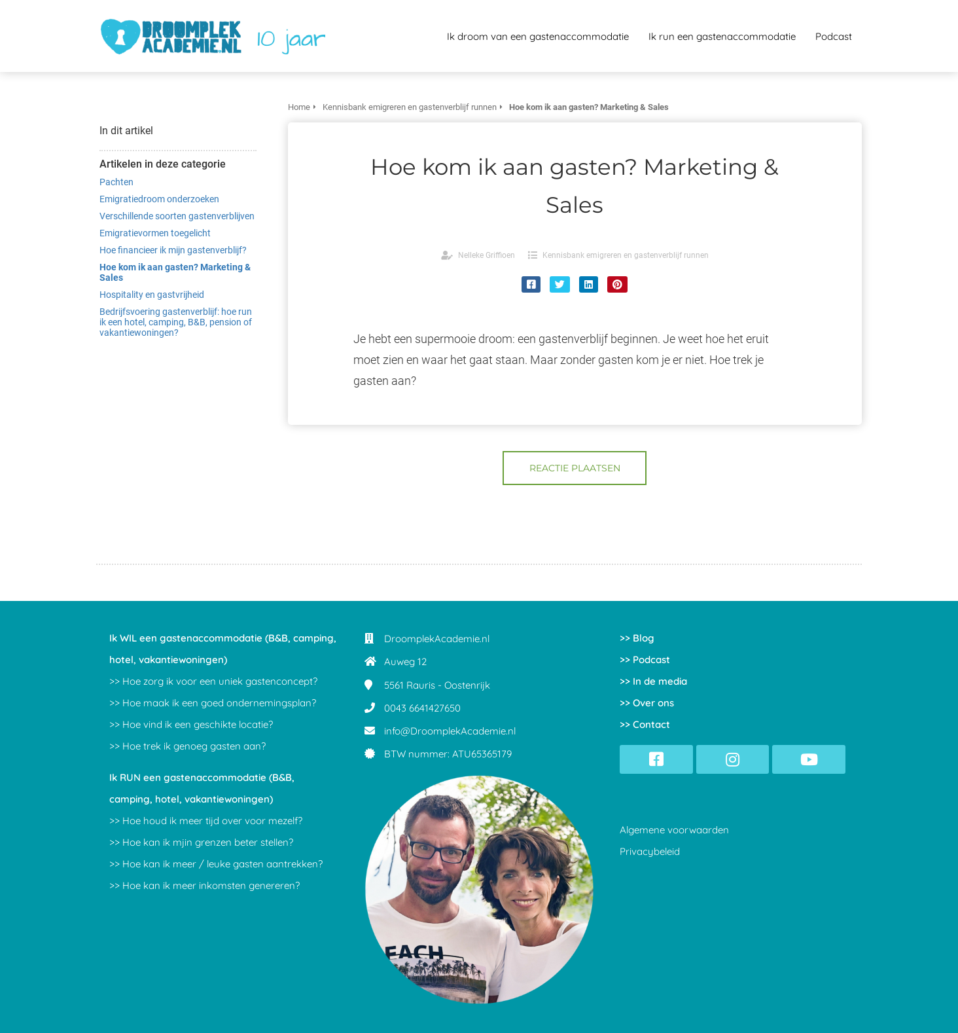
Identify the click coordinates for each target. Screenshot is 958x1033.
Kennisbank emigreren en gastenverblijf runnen (625, 255)
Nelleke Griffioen (486, 255)
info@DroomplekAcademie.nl (450, 731)
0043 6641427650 (422, 708)
